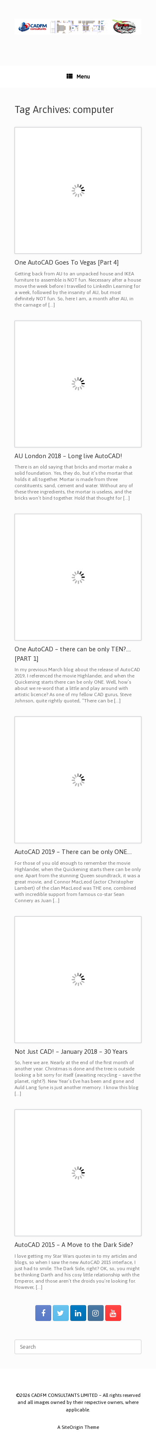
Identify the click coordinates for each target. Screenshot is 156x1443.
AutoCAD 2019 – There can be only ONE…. (73, 851)
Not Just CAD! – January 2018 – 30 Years (71, 1051)
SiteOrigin (72, 1427)
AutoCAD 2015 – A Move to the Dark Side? (74, 1244)
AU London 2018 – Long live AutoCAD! (68, 455)
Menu (78, 77)
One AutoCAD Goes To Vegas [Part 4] (67, 262)
